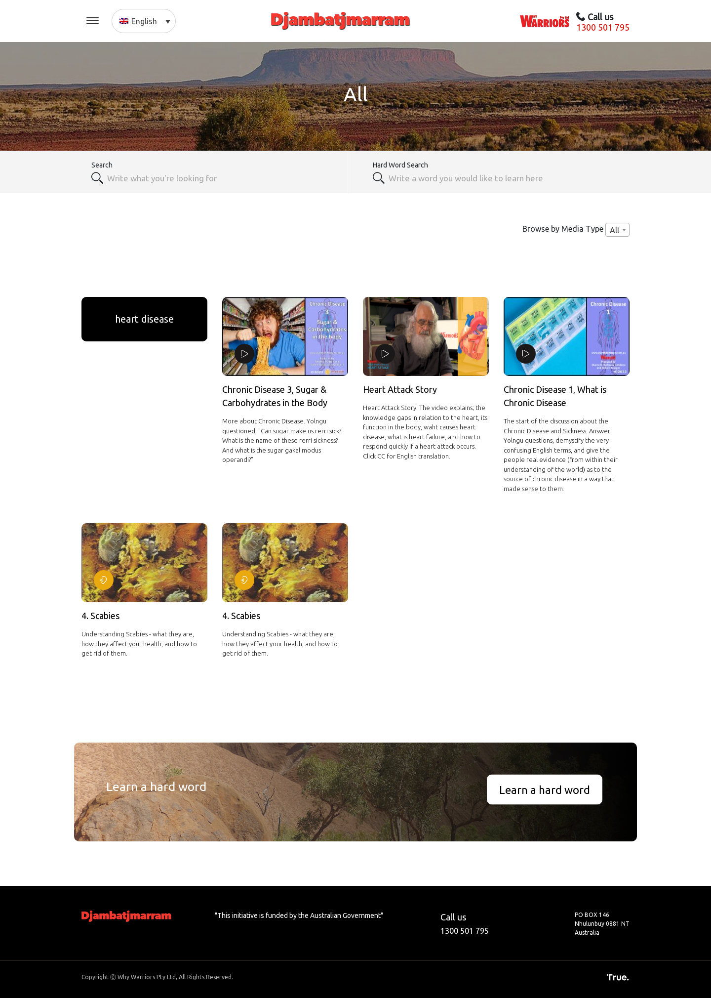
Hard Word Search (400, 165)
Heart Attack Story (400, 389)
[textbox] (504, 177)
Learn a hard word (544, 789)
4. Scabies (100, 616)
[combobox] (222, 177)
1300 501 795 (603, 27)
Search (102, 165)
